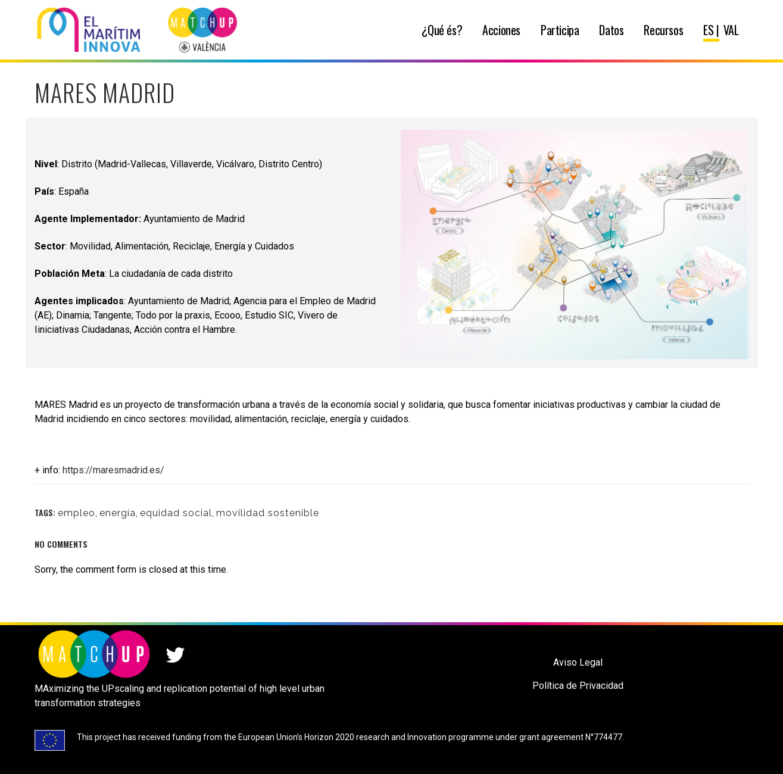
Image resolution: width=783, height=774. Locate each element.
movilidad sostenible (267, 513)
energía (117, 513)
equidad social (176, 513)
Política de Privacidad (577, 685)
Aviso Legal (578, 662)
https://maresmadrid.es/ (113, 470)
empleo (76, 513)
